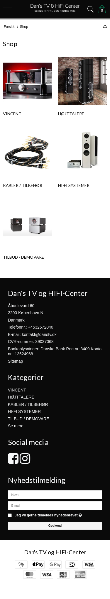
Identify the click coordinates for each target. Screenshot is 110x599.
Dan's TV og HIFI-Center (55, 552)
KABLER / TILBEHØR (28, 404)
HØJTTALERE (21, 397)
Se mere (15, 426)
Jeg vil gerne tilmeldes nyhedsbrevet (48, 515)
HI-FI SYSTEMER (24, 411)
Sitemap (15, 361)
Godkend (55, 525)
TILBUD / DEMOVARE (28, 418)
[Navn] (55, 494)
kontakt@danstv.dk (39, 334)
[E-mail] (55, 505)
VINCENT (17, 390)
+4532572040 (40, 327)
